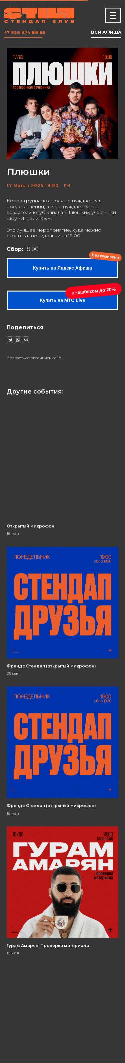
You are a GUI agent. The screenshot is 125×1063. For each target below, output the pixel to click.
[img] (113, 15)
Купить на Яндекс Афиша (62, 268)
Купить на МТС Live (62, 300)
